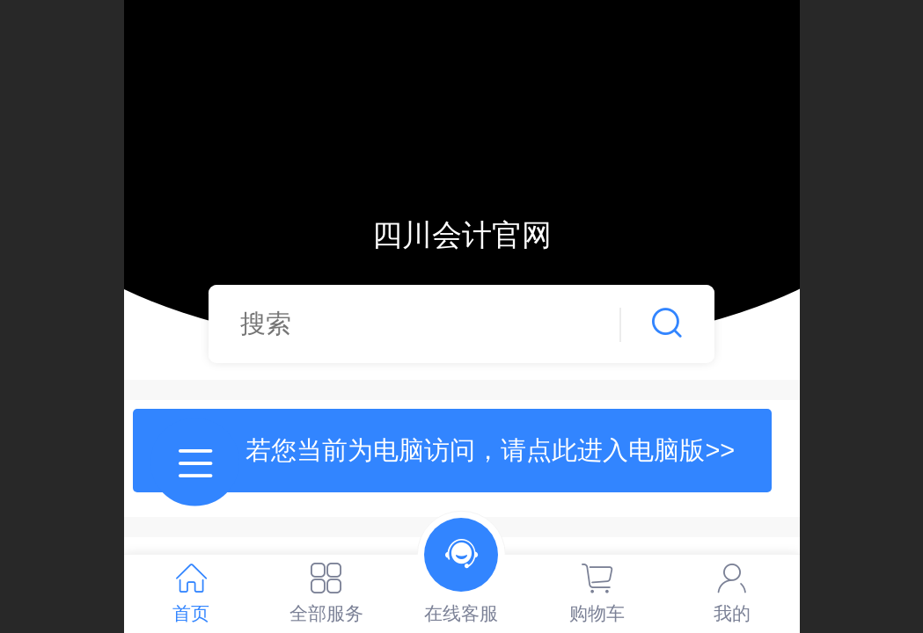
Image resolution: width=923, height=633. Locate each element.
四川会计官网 (462, 235)
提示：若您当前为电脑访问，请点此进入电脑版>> (452, 450)
